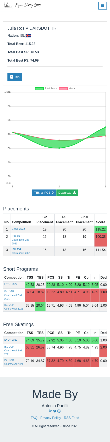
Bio (15, 77)
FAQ (34, 418)
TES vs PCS (44, 192)
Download (67, 192)
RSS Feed (71, 418)
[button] (102, 6)
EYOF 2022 (18, 228)
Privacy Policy (51, 418)
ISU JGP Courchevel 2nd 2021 (20, 240)
